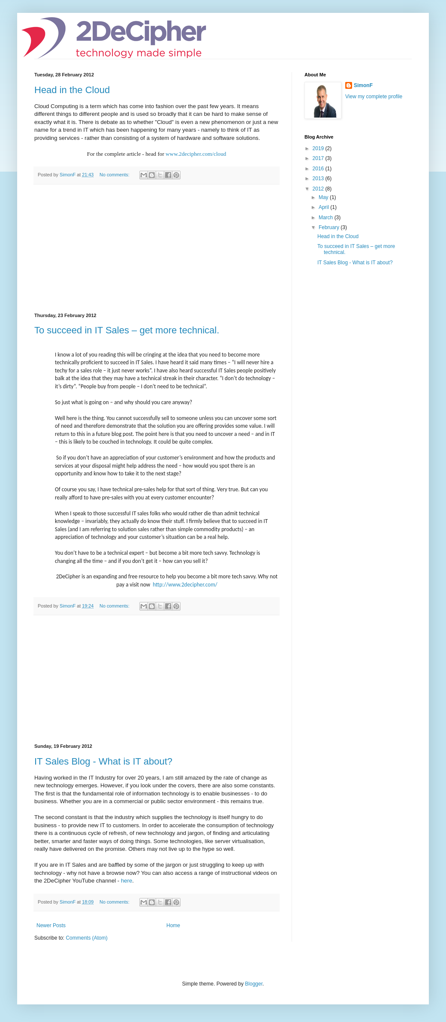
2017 (319, 158)
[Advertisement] (156, 248)
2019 (319, 148)
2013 (319, 178)
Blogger (253, 984)
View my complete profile (373, 97)
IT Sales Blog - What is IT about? (103, 761)
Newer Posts (51, 925)
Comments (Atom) (86, 938)
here (126, 880)
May (324, 197)
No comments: (115, 174)
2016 (319, 169)
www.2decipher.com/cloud (196, 154)
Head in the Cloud (72, 90)
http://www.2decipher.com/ (185, 584)
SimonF (363, 85)
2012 (319, 189)
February (330, 227)
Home (173, 925)
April (324, 207)
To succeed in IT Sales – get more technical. (126, 330)
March (326, 218)
